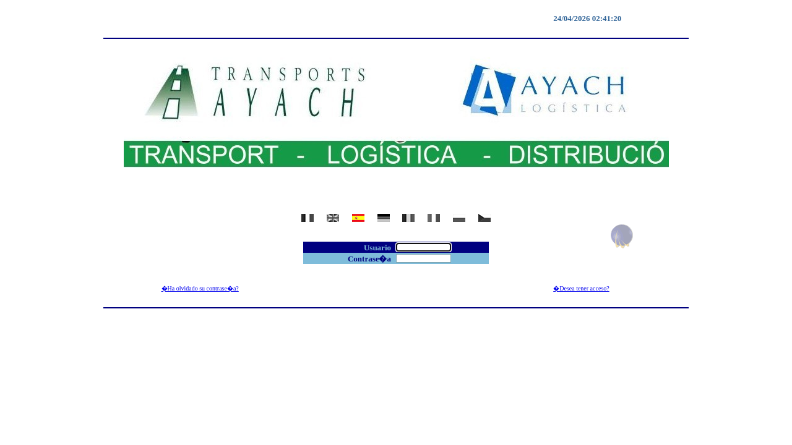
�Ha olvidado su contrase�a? (200, 288)
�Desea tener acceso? (581, 288)
